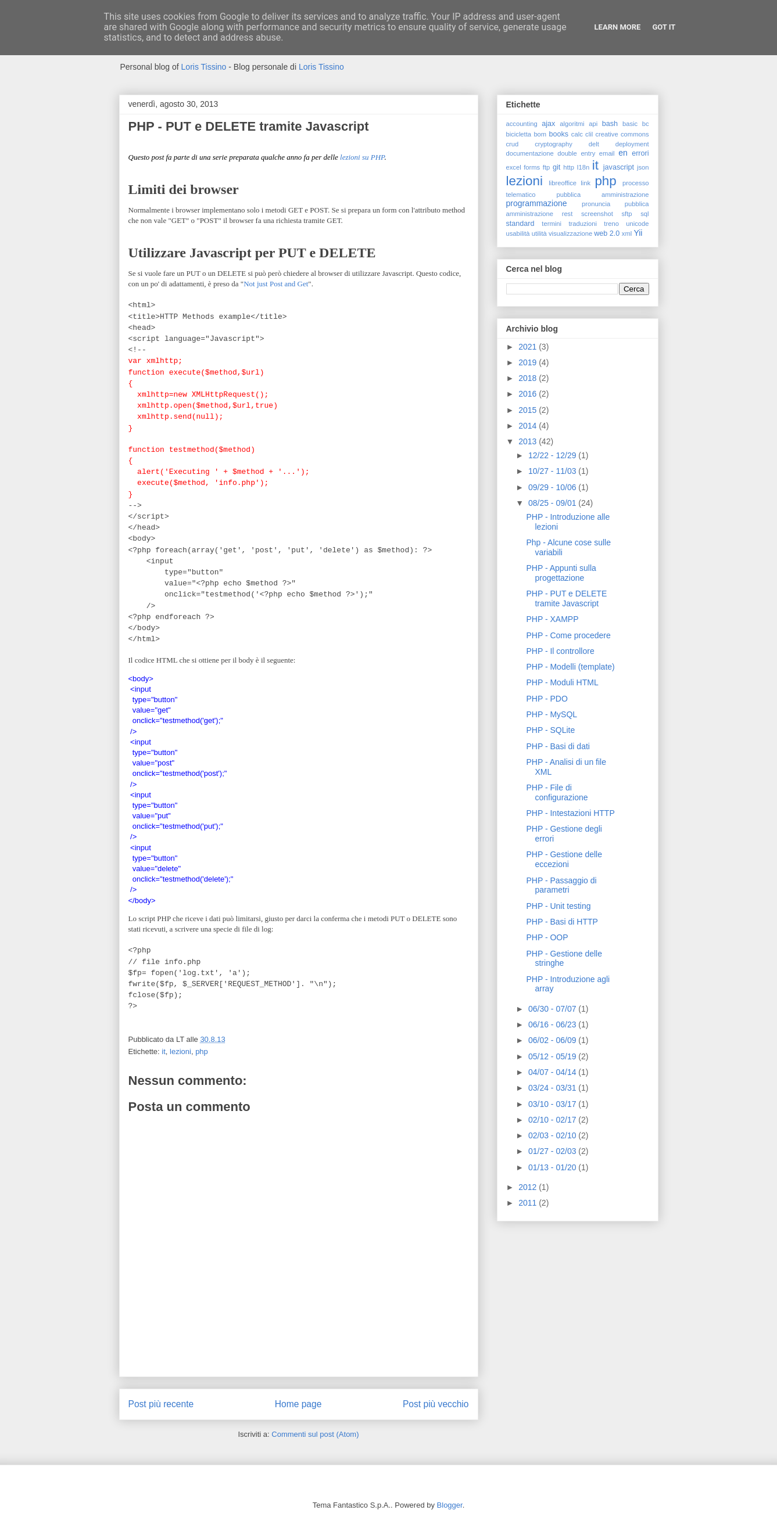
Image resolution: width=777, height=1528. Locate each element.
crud (512, 144)
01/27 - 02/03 (553, 1151)
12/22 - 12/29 (553, 455)
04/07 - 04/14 (553, 1072)
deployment (632, 144)
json (643, 167)
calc (577, 134)
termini (551, 223)
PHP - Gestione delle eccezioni (563, 859)
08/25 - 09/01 (553, 503)
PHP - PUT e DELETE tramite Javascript (566, 598)
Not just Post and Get (276, 283)
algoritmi (572, 123)
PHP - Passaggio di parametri (561, 885)
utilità (539, 233)
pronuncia (596, 203)
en (623, 152)
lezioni (180, 1051)
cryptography (553, 144)
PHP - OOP (547, 937)
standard (520, 224)
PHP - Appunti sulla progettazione (561, 573)
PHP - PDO (546, 698)
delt (594, 144)
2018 (528, 378)
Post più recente (161, 1404)
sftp (626, 213)
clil (589, 134)
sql (644, 213)
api (593, 123)
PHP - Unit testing (558, 906)
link (585, 182)
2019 (528, 362)
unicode (637, 223)
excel (513, 167)
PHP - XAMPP (552, 619)
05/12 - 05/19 (553, 1056)
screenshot (597, 213)
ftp (546, 167)
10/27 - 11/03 (553, 471)
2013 (528, 441)
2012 (528, 1187)
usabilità (518, 233)
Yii (637, 233)
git (556, 167)
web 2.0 (607, 233)
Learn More (618, 27)
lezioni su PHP (362, 157)
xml (627, 233)
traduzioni (582, 223)
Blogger (450, 1505)
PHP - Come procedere (568, 635)
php (201, 1051)
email (607, 153)
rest (567, 213)
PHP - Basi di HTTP (561, 921)
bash (610, 124)
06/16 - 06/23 (553, 1024)
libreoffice (563, 182)
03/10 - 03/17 (553, 1104)
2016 (528, 393)
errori (640, 153)
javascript (618, 167)
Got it (663, 27)
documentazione (530, 153)
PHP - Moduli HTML (562, 682)
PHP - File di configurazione (557, 792)
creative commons (622, 134)
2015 (528, 410)
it (164, 1051)
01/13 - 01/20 (553, 1167)
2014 (528, 425)
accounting (522, 123)
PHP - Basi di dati (557, 746)
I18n (583, 167)
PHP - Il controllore (560, 651)
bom (539, 134)
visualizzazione (570, 233)
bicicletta (519, 134)
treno (611, 223)
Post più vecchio (436, 1404)
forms (532, 167)
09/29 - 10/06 (553, 487)
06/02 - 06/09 (553, 1040)
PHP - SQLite (550, 730)
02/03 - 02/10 (553, 1135)
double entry (576, 153)
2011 (528, 1202)
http (568, 167)
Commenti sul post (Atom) (315, 1434)
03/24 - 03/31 (553, 1087)
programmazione (536, 203)
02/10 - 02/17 (553, 1119)
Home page (298, 1404)
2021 (528, 346)
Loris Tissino (204, 66)
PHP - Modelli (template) (570, 666)
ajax (548, 124)
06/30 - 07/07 (553, 1008)
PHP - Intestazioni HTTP (570, 813)
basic (630, 123)
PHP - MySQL (551, 714)
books (558, 134)
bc (645, 123)
